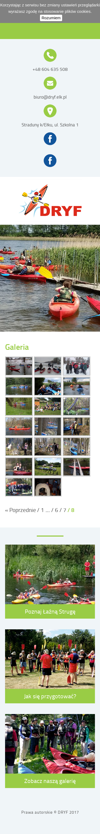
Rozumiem (51, 17)
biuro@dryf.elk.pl (50, 97)
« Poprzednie (20, 510)
